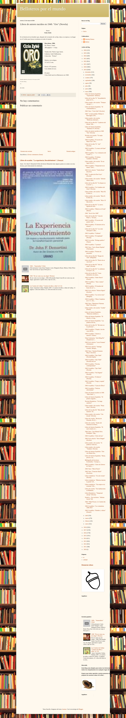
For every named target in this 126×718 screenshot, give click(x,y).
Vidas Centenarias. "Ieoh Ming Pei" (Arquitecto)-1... (94, 338)
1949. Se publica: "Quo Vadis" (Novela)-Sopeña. (93, 356)
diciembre (88, 72)
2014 (85, 538)
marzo (87, 518)
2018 (85, 527)
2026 (85, 50)
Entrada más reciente (26, 151)
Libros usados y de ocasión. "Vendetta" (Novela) (92, 448)
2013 (85, 541)
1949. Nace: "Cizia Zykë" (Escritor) (95, 111)
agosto (87, 83)
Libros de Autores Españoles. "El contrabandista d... (94, 107)
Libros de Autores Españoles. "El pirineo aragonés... (94, 397)
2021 (85, 64)
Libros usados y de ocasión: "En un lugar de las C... (94, 162)
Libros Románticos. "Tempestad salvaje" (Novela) (93, 494)
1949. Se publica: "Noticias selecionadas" (92, 389)
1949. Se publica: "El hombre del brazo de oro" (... (94, 287)
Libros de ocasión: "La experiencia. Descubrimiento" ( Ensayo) (41, 160)
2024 (85, 56)
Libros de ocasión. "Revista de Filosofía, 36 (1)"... (93, 419)
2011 (85, 546)
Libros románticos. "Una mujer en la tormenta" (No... (95, 485)
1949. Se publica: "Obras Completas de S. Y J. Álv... (95, 300)
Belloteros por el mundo (42, 8)
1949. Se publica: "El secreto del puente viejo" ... (94, 221)
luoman (64, 709)
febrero (87, 521)
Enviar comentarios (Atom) (35, 154)
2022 (85, 61)
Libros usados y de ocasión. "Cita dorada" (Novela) (94, 415)
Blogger (81, 709)
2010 (85, 549)
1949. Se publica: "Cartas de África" (95, 385)
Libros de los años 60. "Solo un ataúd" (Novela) (93, 265)
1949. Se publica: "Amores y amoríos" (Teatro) (93, 334)
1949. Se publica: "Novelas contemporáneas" (92, 364)
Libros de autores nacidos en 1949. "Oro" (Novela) (94, 132)
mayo (87, 91)
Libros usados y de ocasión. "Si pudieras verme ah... (93, 443)
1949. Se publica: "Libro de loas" (94, 436)
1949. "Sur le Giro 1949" (92, 213)
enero (87, 524)
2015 (85, 535)
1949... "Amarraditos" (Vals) (37, 266)
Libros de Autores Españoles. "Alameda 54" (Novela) (93, 127)
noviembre (88, 75)
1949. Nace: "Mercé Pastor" (92, 469)
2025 (85, 53)
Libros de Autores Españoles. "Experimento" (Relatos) (93, 94)
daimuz (87, 42)
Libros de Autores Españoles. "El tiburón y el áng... (94, 317)
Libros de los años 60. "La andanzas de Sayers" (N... (95, 269)
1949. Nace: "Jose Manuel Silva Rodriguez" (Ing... (93, 432)
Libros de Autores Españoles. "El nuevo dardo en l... (94, 428)
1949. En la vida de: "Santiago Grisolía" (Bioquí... (93, 347)
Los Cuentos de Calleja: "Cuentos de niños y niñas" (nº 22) (46, 286)
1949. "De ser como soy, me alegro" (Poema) (42, 276)
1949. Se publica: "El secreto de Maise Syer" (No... (93, 140)
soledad (85, 560)
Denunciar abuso (87, 565)
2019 (85, 69)
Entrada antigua (71, 151)
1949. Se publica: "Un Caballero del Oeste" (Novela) (95, 188)
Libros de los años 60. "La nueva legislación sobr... (94, 205)
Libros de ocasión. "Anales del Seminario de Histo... (93, 423)
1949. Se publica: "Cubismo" (93, 233)
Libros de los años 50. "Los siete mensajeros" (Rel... (94, 229)
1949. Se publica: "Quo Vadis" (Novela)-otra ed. (93, 360)
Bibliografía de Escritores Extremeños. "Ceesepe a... (93, 461)
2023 (85, 58)
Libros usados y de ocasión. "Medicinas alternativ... (92, 119)
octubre (87, 77)
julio (86, 86)
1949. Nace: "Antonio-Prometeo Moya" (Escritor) (94, 352)
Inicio (49, 151)
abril (86, 515)
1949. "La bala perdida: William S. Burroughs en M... (94, 114)
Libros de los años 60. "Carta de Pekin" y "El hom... (93, 216)
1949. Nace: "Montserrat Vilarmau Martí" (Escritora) (94, 304)
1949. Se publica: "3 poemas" (93, 244)
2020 (85, 67)
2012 (85, 544)
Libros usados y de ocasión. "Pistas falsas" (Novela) (94, 406)
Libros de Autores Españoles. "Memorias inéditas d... (93, 313)
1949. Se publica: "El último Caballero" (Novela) (92, 158)
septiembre (88, 80)
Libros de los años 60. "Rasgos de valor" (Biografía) (94, 256)
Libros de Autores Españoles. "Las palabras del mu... (94, 321)
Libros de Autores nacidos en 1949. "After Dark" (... (94, 393)
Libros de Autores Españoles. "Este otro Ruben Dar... (94, 452)
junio (86, 89)
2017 (85, 530)
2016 (85, 533)
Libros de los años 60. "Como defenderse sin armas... (93, 274)
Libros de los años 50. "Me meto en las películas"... (94, 326)
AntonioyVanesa (89, 39)
